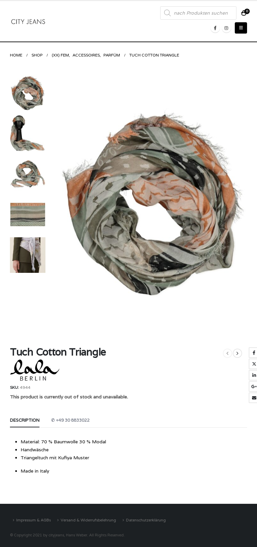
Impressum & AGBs (33, 519)
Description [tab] (24, 420)
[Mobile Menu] (241, 28)
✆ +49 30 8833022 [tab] (70, 420)
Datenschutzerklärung (146, 519)
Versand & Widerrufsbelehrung (88, 519)
